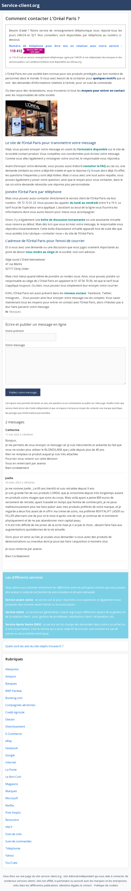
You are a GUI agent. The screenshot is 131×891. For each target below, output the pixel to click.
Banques (11, 683)
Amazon (10, 676)
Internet (10, 762)
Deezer (10, 719)
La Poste (11, 770)
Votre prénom (14, 331)
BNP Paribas (13, 691)
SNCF (8, 827)
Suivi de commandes (18, 841)
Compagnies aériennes (20, 705)
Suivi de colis (13, 834)
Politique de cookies (106, 885)
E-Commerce (13, 734)
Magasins (11, 784)
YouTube (11, 863)
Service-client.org (21, 5)
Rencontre (12, 820)
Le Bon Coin (13, 777)
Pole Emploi (13, 812)
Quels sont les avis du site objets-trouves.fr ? (34, 646)
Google (10, 755)
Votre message (15, 345)
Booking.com (13, 698)
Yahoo (9, 855)
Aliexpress (12, 669)
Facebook (11, 748)
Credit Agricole (14, 712)
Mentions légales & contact (75, 885)
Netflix (9, 805)
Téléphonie (12, 848)
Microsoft (11, 798)
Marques (15, 312)
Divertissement (15, 726)
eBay (8, 741)
